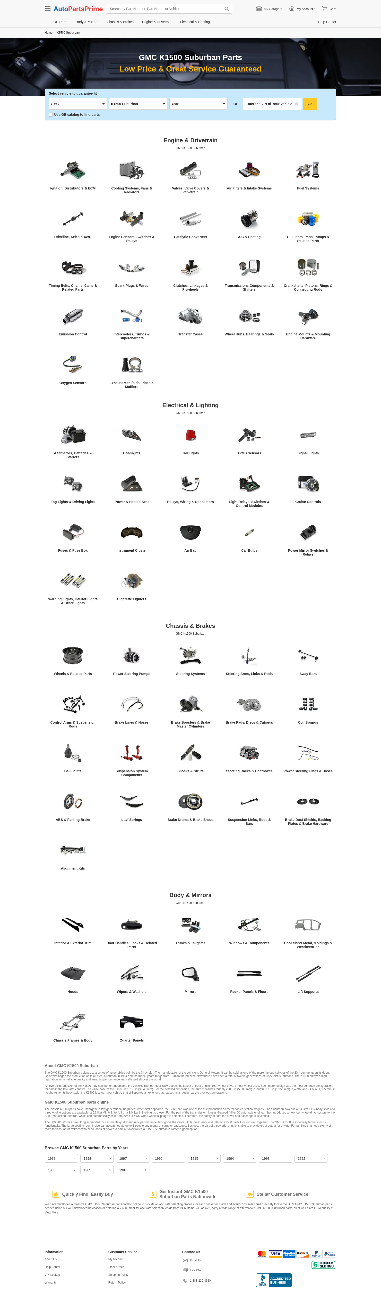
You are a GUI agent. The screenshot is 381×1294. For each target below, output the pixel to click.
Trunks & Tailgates (190, 943)
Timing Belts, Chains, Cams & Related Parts (73, 287)
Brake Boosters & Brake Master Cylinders (190, 724)
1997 (123, 1158)
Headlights (131, 453)
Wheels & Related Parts (73, 674)
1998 (87, 1158)
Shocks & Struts (190, 771)
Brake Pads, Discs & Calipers (249, 722)
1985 (87, 1170)
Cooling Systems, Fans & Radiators (131, 190)
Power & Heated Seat (132, 502)
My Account (115, 1259)
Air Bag (190, 550)
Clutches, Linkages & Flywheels (190, 287)
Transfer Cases (190, 334)
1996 (159, 1158)
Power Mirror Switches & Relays (308, 552)
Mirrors (190, 992)
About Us (51, 1259)
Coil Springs (308, 722)
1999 (51, 1158)
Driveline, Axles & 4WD (73, 237)
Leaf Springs (131, 820)
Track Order (116, 1267)
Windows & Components (249, 943)
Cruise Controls (308, 502)
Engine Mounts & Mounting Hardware (308, 336)
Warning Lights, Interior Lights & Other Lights (72, 601)
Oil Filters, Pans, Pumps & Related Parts (308, 239)
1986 (51, 1170)
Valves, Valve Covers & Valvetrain (190, 190)
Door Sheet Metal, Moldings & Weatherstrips (308, 945)
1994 (230, 1158)
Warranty (50, 1282)
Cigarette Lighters (131, 599)
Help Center (52, 1267)
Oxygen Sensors (73, 383)
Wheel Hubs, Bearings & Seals (249, 334)
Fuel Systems (308, 188)
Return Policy (117, 1282)
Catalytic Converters (190, 237)
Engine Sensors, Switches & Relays (132, 239)
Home (48, 32)
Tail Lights (190, 453)
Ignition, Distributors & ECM (73, 188)
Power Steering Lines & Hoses (308, 771)
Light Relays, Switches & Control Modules (249, 504)
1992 (301, 1158)
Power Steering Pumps (131, 674)
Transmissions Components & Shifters (249, 287)
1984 (123, 1170)
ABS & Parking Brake (73, 820)
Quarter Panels (132, 1040)
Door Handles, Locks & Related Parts (131, 945)
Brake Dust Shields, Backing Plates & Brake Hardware (308, 822)
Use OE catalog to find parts (74, 115)
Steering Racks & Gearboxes (249, 771)
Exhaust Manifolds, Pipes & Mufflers (132, 385)
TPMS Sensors (249, 453)
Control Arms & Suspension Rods (72, 724)
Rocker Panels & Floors (249, 992)
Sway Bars (308, 674)
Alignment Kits (73, 868)
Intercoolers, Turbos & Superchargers (132, 336)
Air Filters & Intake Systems (249, 188)
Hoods (73, 992)
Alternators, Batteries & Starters (73, 455)
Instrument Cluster (132, 550)
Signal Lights (308, 453)
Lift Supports (308, 992)
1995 (194, 1158)
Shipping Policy (118, 1274)
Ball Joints (73, 771)
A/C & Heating (249, 237)
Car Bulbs (249, 550)
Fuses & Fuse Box (72, 550)
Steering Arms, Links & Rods (249, 674)
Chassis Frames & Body (72, 1040)
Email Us (192, 1260)
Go (310, 104)
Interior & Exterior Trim (72, 943)
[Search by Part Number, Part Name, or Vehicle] (165, 8)
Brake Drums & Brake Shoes (190, 820)
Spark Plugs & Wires (131, 286)
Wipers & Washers (132, 992)
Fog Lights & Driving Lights (73, 502)
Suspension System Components (131, 773)
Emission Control (73, 334)
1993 (265, 1158)
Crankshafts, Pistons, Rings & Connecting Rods (308, 287)
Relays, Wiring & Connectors (190, 502)
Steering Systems (190, 674)
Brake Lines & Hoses (131, 722)
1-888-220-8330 (196, 1280)
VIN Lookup (52, 1274)
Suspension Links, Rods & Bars (249, 822)
